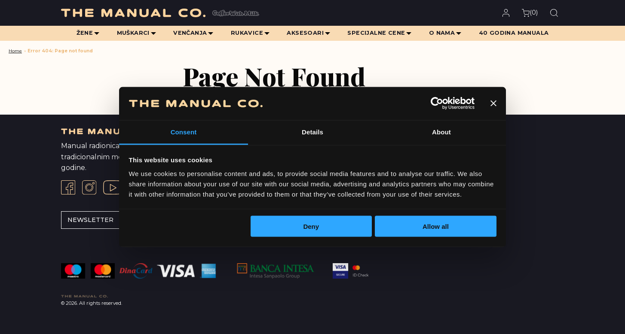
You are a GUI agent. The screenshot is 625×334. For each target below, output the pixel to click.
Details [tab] (312, 131)
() (530, 13)
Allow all (436, 226)
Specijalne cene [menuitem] (377, 33)
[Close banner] (493, 103)
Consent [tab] (184, 131)
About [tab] (441, 131)
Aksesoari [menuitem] (305, 33)
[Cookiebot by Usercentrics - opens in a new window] (437, 103)
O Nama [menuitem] (443, 33)
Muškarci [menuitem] (132, 33)
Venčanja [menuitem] (189, 33)
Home (15, 51)
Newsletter (90, 220)
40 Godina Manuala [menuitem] (515, 33)
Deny (311, 226)
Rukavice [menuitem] (246, 33)
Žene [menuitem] (83, 33)
